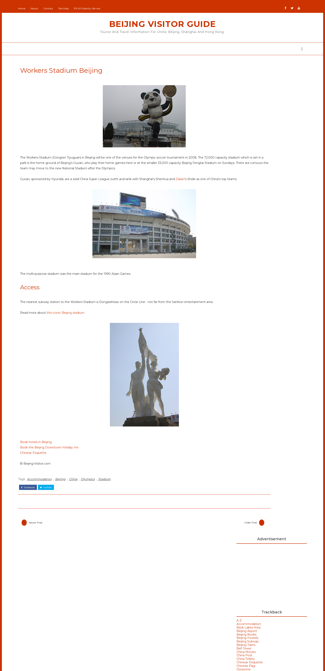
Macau (58, 614)
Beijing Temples (66, 598)
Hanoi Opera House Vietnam (247, 385)
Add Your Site (138, 581)
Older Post (186, 541)
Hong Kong (227, 474)
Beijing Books (223, 161)
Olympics (111, 497)
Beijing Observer (140, 593)
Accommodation (62, 497)
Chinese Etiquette (56, 472)
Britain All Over (138, 605)
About (57, 8)
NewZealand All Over (143, 635)
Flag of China (244, 232)
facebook (51, 504)
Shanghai (61, 639)
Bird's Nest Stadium (234, 467)
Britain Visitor (137, 611)
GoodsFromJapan (141, 617)
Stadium (127, 497)
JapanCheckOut (139, 629)
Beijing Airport (223, 157)
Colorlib (178, 665)
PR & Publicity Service (110, 8)
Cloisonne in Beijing (249, 249)
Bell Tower (220, 175)
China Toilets (222, 185)
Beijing (83, 497)
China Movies (223, 178)
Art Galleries (228, 432)
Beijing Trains (222, 171)
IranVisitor (135, 623)
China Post (221, 182)
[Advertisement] (248, 101)
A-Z (215, 147)
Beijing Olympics (232, 446)
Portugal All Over (140, 642)
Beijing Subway (224, 168)
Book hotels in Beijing (59, 461)
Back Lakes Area (225, 154)
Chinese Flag (222, 192)
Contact (71, 8)
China (96, 497)
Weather (224, 481)
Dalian (47, 193)
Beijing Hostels (224, 164)
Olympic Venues (67, 622)
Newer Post (59, 541)
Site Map (86, 8)
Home (45, 8)
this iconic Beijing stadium (89, 332)
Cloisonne (220, 195)
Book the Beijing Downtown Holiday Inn (72, 467)
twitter (69, 504)
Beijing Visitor (138, 599)
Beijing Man (136, 587)
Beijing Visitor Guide (162, 24)
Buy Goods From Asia (223, 579)
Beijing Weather (231, 453)
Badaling (225, 439)
